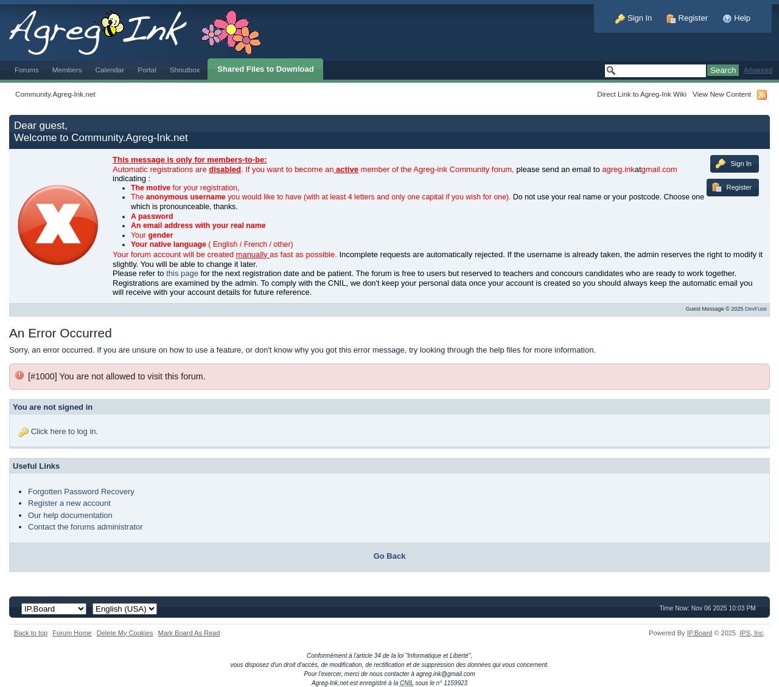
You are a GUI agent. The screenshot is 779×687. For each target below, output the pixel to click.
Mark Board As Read (189, 633)
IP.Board (700, 633)
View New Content (722, 94)
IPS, (751, 633)
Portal (147, 70)
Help (736, 17)
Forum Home (71, 633)
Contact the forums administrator (85, 526)
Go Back (390, 556)
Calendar (110, 70)
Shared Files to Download (265, 69)
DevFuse (756, 309)
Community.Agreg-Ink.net (55, 94)
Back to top (30, 633)
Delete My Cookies (125, 633)
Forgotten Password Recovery (81, 491)
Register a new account (69, 503)
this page (182, 273)
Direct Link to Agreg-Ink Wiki (641, 94)
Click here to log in (63, 431)
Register (687, 17)
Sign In (633, 17)
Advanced (758, 70)
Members (67, 70)
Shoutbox (185, 70)
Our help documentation (70, 515)
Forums (27, 70)
